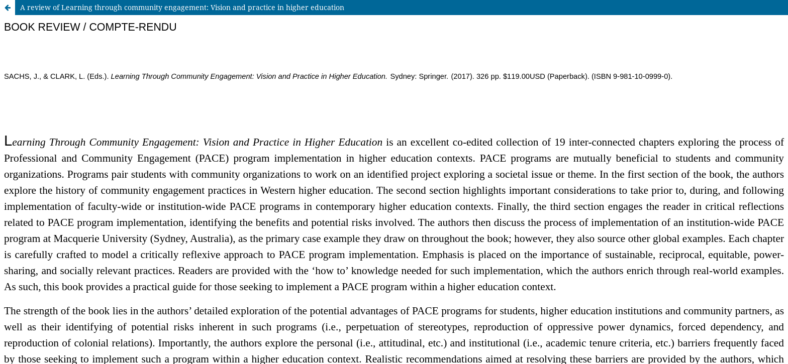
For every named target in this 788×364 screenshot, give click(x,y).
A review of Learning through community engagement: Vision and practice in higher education (182, 7)
